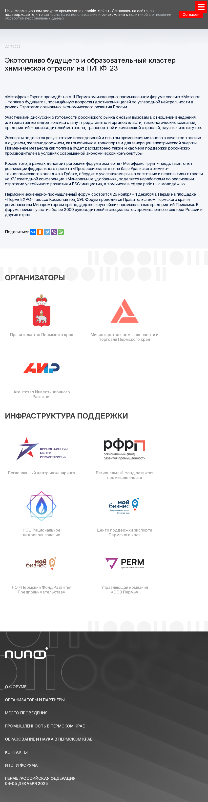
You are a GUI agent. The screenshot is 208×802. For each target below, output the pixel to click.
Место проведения (26, 713)
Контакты (16, 752)
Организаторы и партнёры (35, 700)
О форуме (15, 687)
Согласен (191, 14)
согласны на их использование (71, 14)
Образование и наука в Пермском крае (48, 739)
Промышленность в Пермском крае (45, 726)
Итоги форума (21, 765)
